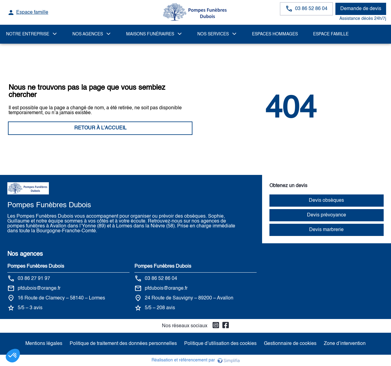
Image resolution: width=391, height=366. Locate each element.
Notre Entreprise (27, 34)
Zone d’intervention (345, 343)
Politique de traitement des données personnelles (123, 343)
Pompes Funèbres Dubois (35, 266)
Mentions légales (43, 343)
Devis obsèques (326, 200)
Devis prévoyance (326, 215)
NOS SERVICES (213, 34)
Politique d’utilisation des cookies (220, 343)
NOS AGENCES (87, 34)
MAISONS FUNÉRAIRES (150, 34)
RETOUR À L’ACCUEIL (100, 128)
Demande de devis (360, 8)
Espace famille (331, 34)
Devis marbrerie (326, 229)
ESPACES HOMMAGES (275, 34)
